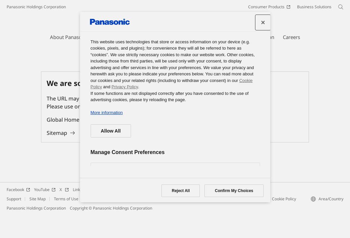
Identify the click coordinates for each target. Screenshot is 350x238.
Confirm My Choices (234, 190)
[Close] (263, 22)
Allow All (111, 131)
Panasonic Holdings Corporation (36, 7)
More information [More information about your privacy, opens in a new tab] (107, 112)
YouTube (45, 189)
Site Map (37, 199)
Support (14, 199)
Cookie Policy (284, 199)
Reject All (181, 190)
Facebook (18, 189)
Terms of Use (66, 199)
